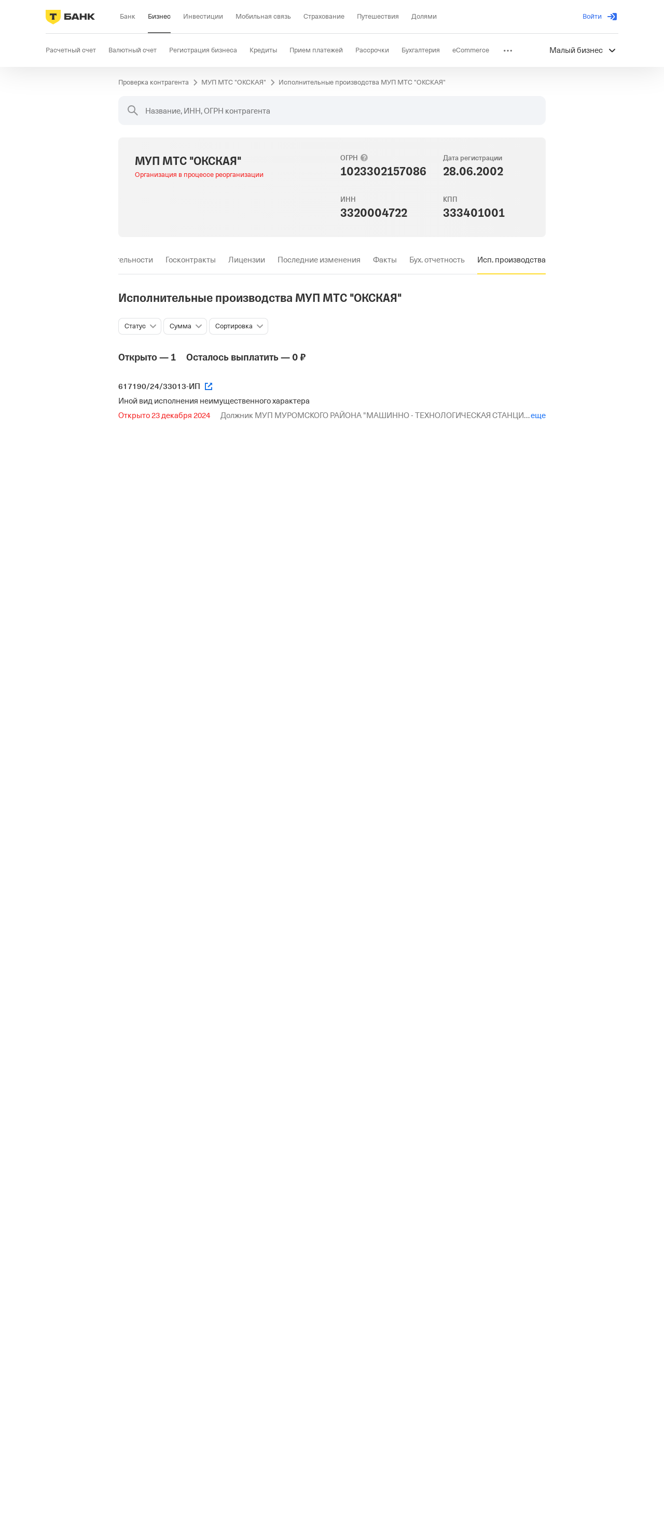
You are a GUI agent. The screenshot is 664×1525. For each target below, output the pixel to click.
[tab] (190, 259)
